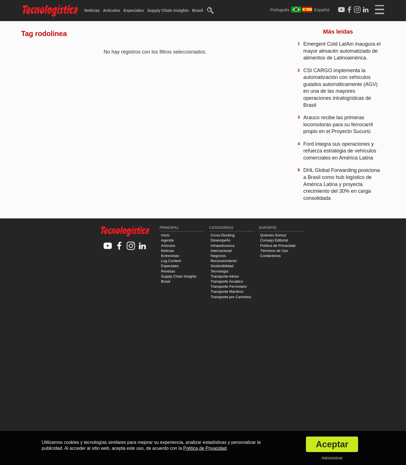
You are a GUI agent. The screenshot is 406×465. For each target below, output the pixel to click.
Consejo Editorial (274, 240)
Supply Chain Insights (168, 10)
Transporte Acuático (227, 281)
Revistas (168, 271)
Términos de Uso (274, 251)
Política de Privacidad (277, 245)
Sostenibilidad (222, 266)
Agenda (167, 240)
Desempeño (220, 240)
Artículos (111, 10)
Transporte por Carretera (231, 297)
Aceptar (332, 444)
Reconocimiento (224, 261)
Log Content (171, 261)
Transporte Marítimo (227, 291)
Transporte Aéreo (225, 276)
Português (279, 9)
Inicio (165, 235)
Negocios (218, 256)
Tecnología (219, 271)
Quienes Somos (273, 235)
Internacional (221, 251)
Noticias (92, 10)
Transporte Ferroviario (229, 286)
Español (321, 9)
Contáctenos (270, 256)
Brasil (197, 10)
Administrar (332, 457)
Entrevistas (170, 256)
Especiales (133, 10)
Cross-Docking (223, 235)
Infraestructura (222, 245)
